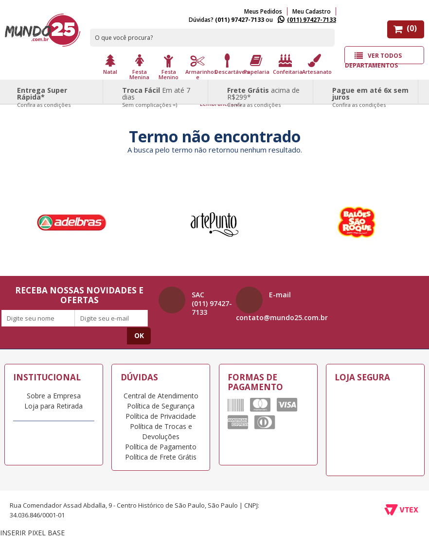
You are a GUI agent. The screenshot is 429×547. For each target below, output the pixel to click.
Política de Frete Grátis (161, 457)
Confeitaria (286, 71)
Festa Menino (169, 74)
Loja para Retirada (53, 405)
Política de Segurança (161, 405)
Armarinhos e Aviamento (199, 76)
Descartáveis (228, 71)
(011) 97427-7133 (311, 20)
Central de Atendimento (161, 395)
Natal (110, 71)
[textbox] (212, 38)
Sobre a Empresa (54, 395)
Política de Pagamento (161, 446)
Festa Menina (139, 74)
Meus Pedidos (263, 11)
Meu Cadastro (311, 11)
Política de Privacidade (160, 416)
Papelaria (256, 71)
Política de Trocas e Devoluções (161, 431)
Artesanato (315, 71)
